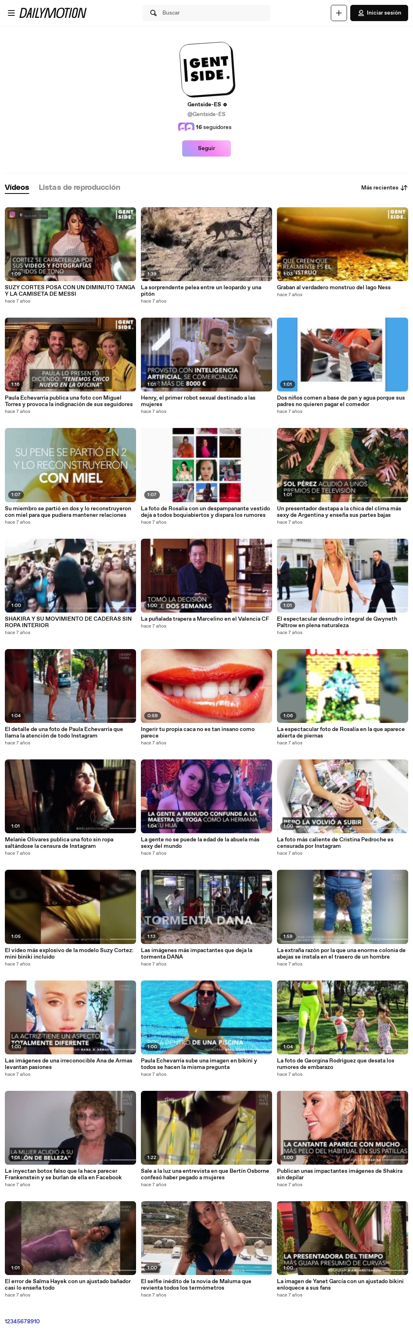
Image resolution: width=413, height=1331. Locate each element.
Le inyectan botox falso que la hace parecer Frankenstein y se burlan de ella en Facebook (63, 1174)
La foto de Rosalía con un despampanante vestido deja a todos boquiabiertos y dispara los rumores (205, 511)
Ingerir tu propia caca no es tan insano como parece (198, 732)
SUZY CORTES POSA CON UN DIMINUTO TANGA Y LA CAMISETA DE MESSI (70, 290)
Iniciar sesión (379, 13)
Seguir (206, 148)
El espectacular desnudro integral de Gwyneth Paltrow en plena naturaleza (337, 622)
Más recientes (384, 188)
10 (37, 1321)
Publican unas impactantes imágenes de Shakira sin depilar (339, 1174)
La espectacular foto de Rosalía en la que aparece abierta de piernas (341, 732)
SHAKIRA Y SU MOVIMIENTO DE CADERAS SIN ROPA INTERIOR (68, 622)
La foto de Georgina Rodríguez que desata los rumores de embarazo (335, 1064)
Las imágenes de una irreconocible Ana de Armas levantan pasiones (68, 1064)
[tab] (17, 188)
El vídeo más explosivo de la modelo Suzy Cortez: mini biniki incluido (69, 953)
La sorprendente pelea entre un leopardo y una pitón (201, 290)
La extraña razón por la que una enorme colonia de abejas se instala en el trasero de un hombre (341, 953)
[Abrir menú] (11, 13)
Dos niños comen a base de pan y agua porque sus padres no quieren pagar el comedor (341, 401)
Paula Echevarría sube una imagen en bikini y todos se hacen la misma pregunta (199, 1064)
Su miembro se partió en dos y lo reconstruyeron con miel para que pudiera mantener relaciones (68, 511)
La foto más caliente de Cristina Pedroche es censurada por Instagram (335, 842)
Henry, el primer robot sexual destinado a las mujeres (198, 401)
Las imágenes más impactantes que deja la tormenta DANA (196, 953)
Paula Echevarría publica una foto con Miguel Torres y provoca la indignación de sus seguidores (69, 401)
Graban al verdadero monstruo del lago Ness (334, 287)
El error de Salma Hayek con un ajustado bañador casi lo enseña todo (68, 1284)
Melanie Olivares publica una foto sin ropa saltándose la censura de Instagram (59, 842)
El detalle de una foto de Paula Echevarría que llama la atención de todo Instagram (64, 732)
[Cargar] (339, 13)
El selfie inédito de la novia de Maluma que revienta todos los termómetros (196, 1284)
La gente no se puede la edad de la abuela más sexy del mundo (200, 842)
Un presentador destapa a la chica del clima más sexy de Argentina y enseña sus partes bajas (339, 511)
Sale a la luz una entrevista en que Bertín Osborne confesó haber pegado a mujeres (205, 1174)
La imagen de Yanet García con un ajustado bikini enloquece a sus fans (340, 1284)
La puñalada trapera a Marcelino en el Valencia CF (205, 619)
